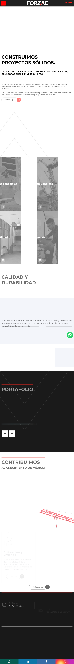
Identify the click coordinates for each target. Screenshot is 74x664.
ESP (70, 3)
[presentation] (5, 433)
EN (66, 3)
